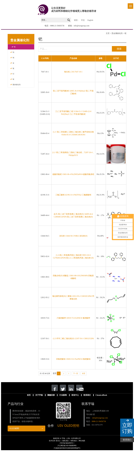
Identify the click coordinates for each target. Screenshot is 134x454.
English (90, 20)
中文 (83, 20)
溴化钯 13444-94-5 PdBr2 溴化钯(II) (73, 236)
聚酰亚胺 (51, 398)
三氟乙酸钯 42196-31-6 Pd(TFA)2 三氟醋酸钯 (73, 195)
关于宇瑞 (39, 398)
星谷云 (58, 444)
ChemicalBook (101, 398)
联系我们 (87, 398)
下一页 (75, 374)
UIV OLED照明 (68, 428)
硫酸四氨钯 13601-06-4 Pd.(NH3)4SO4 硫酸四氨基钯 (73, 175)
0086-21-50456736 (57, 25)
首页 (29, 398)
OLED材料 (14, 431)
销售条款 (74, 444)
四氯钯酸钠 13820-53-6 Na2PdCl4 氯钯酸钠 (73, 359)
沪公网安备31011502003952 (67, 448)
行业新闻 (63, 398)
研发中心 (75, 398)
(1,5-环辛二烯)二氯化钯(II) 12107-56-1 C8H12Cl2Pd (73, 339)
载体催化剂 (17, 83)
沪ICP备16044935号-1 (67, 446)
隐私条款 (65, 444)
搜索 (116, 48)
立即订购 (127, 428)
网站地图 (82, 444)
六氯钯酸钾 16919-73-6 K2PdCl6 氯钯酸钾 (73, 318)
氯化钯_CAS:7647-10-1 (73, 72)
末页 (83, 374)
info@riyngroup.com (81, 25)
